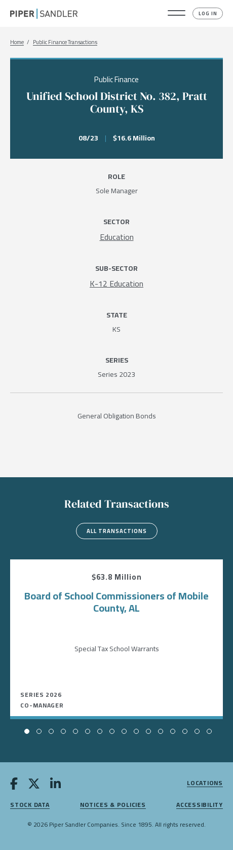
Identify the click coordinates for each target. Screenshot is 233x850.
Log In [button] (208, 13)
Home (17, 42)
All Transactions (117, 531)
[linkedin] (55, 785)
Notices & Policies (113, 805)
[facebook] (14, 785)
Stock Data (30, 805)
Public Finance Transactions (65, 42)
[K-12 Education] (116, 283)
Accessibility (199, 805)
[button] (176, 14)
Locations (205, 783)
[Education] (117, 237)
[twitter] (34, 785)
